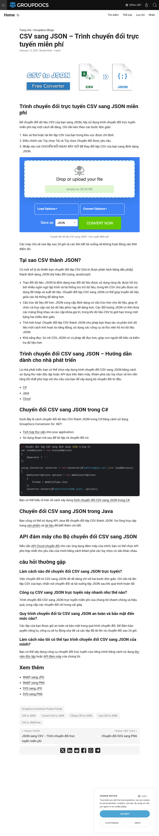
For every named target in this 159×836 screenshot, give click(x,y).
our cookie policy (118, 806)
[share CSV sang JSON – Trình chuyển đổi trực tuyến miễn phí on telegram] (97, 751)
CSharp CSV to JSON (81, 715)
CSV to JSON (29, 715)
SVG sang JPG (32, 688)
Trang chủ (25, 30)
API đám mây (52, 656)
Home (9, 15)
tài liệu (49, 525)
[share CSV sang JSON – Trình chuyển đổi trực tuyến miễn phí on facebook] (83, 751)
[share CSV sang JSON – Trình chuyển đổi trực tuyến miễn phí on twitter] (62, 751)
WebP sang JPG (33, 677)
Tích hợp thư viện (34, 432)
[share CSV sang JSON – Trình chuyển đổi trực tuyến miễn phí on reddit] (76, 751)
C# (25, 387)
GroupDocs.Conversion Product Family (42, 709)
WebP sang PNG (34, 682)
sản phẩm (33, 525)
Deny (138, 823)
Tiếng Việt (133, 5)
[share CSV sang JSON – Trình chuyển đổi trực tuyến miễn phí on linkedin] (69, 751)
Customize (111, 823)
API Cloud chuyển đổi (45, 546)
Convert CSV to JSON (53, 715)
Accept (124, 814)
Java (26, 393)
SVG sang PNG (33, 694)
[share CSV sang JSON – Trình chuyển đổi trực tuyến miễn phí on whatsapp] (90, 751)
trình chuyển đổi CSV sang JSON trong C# (101, 500)
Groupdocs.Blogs (44, 30)
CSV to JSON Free (31, 722)
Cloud (27, 398)
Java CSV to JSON (107, 715)
